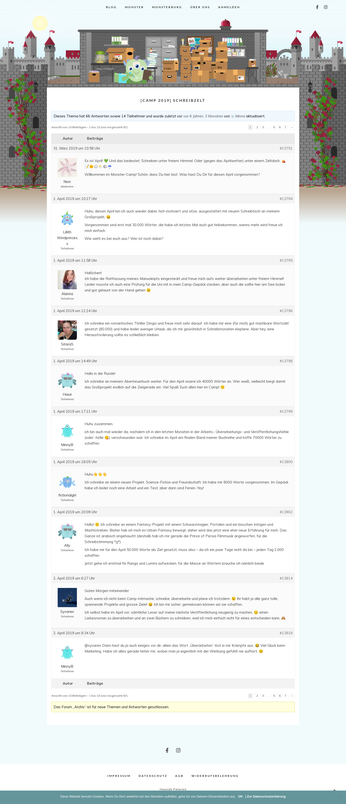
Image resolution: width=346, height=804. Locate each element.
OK (240, 796)
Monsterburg (167, 7)
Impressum (119, 776)
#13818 (286, 633)
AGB (179, 776)
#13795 (286, 260)
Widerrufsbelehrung (215, 776)
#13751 (286, 148)
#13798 (286, 361)
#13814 (286, 578)
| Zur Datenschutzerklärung (265, 796)
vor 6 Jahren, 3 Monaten (203, 116)
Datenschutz (153, 776)
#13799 (286, 411)
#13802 (286, 512)
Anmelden (229, 7)
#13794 (286, 198)
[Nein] (340, 797)
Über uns (200, 7)
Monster (134, 7)
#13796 (286, 310)
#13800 (286, 461)
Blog (111, 7)
